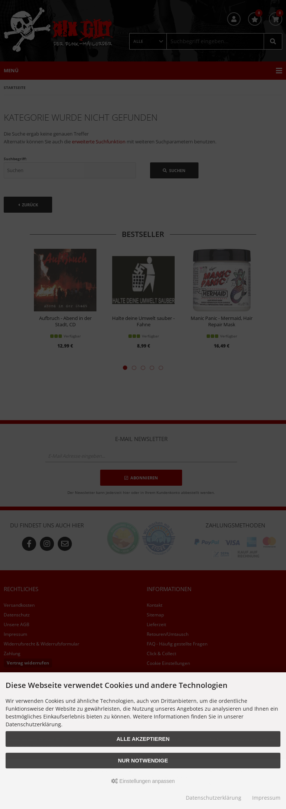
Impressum (266, 797)
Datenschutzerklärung (213, 797)
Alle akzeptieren (143, 739)
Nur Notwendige (143, 761)
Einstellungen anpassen (143, 781)
